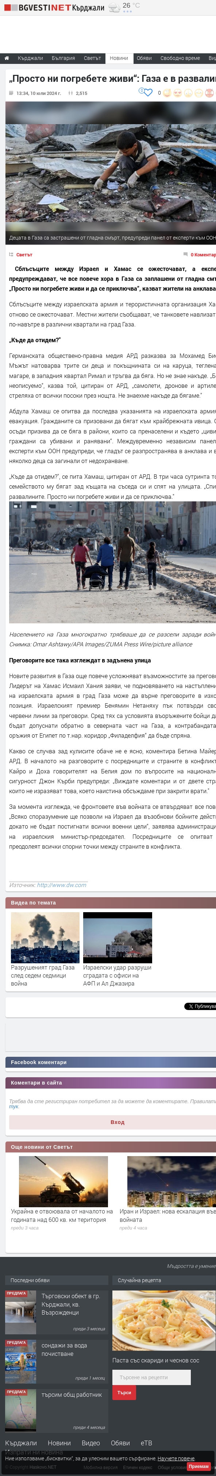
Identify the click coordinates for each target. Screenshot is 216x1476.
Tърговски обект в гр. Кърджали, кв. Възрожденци (71, 1304)
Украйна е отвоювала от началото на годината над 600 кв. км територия (62, 1215)
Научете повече (176, 1458)
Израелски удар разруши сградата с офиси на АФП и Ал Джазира (117, 975)
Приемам (199, 1466)
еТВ (146, 1442)
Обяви (120, 1442)
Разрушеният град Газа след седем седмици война (43, 975)
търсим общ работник (72, 1394)
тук (13, 1106)
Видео (91, 1442)
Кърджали (21, 1442)
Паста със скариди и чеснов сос (155, 1360)
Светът (24, 254)
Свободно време (180, 57)
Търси (124, 1392)
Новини (119, 57)
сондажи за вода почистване (64, 1349)
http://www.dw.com (61, 884)
